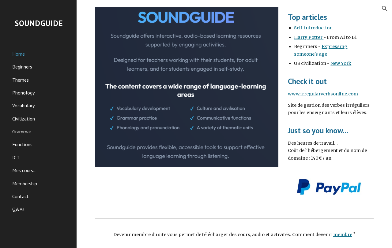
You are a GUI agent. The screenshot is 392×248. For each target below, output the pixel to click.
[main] (329, 39)
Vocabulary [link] (23, 105)
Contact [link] (20, 196)
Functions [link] (22, 144)
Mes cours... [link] (24, 170)
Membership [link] (24, 183)
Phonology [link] (23, 93)
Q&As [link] (18, 209)
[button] (384, 8)
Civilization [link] (23, 119)
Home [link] (18, 54)
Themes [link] (20, 80)
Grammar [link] (21, 131)
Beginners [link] (22, 67)
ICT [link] (16, 157)
